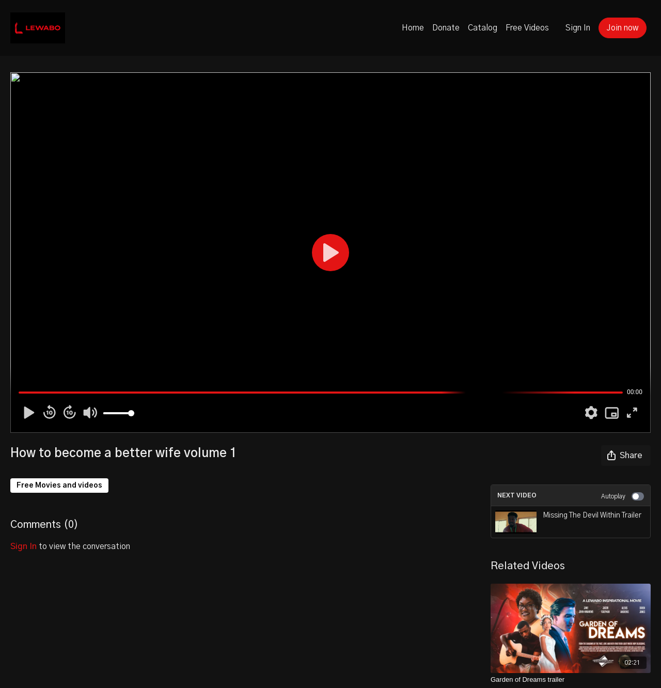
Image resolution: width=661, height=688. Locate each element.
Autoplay (622, 496)
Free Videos (527, 28)
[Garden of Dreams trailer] (571, 680)
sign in (23, 546)
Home (413, 28)
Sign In (577, 28)
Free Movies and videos (59, 485)
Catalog (482, 28)
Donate (446, 28)
